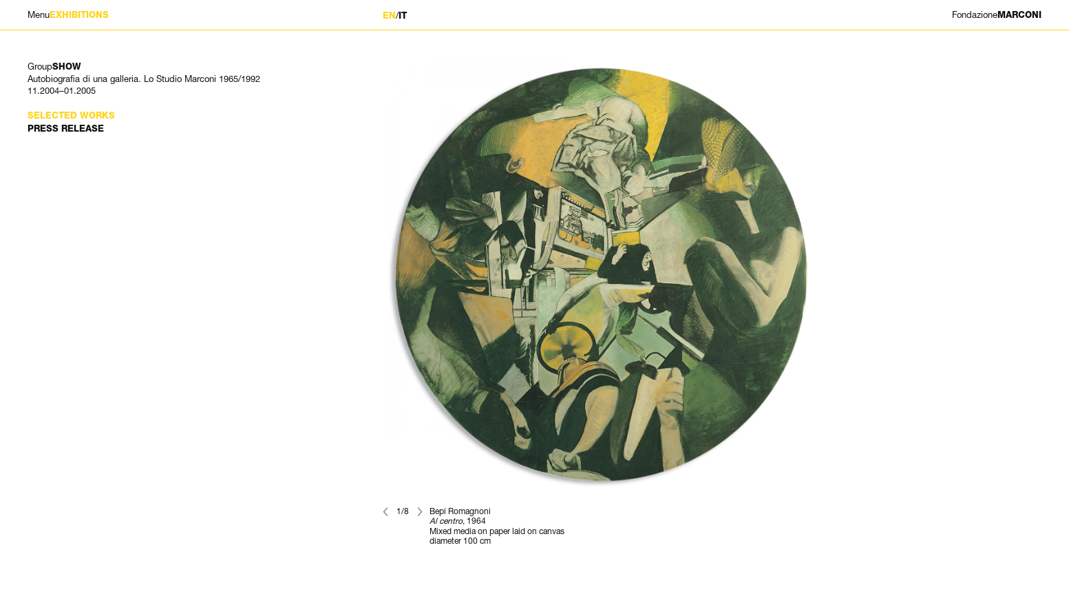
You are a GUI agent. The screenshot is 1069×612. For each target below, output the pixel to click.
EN (389, 15)
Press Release (66, 128)
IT (403, 15)
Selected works (71, 115)
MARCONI (996, 14)
